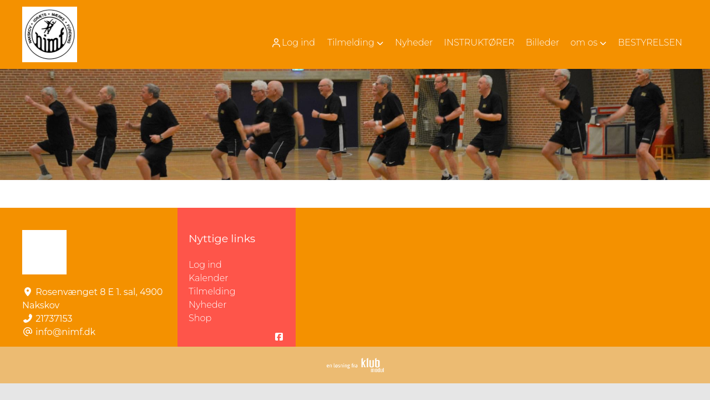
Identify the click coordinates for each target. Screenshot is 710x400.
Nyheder (207, 304)
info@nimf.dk (65, 332)
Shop (200, 318)
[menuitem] (294, 42)
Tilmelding (212, 291)
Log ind (293, 42)
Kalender (209, 278)
